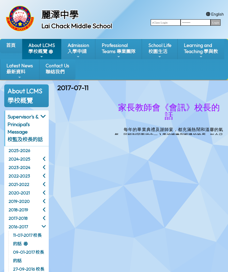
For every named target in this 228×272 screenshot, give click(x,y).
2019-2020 (19, 201)
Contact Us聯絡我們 (57, 69)
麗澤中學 (59, 15)
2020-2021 (19, 193)
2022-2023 (19, 176)
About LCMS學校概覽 (41, 50)
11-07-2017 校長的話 (27, 239)
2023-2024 (19, 167)
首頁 (11, 45)
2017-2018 (18, 218)
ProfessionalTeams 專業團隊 (119, 50)
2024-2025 (19, 159)
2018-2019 (18, 209)
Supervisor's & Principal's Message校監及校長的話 (25, 128)
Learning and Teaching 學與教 (201, 50)
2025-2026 (19, 150)
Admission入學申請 (78, 50)
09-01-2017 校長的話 (28, 256)
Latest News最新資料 (19, 71)
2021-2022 (18, 184)
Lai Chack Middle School (76, 26)
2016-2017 (18, 226)
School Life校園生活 (159, 50)
